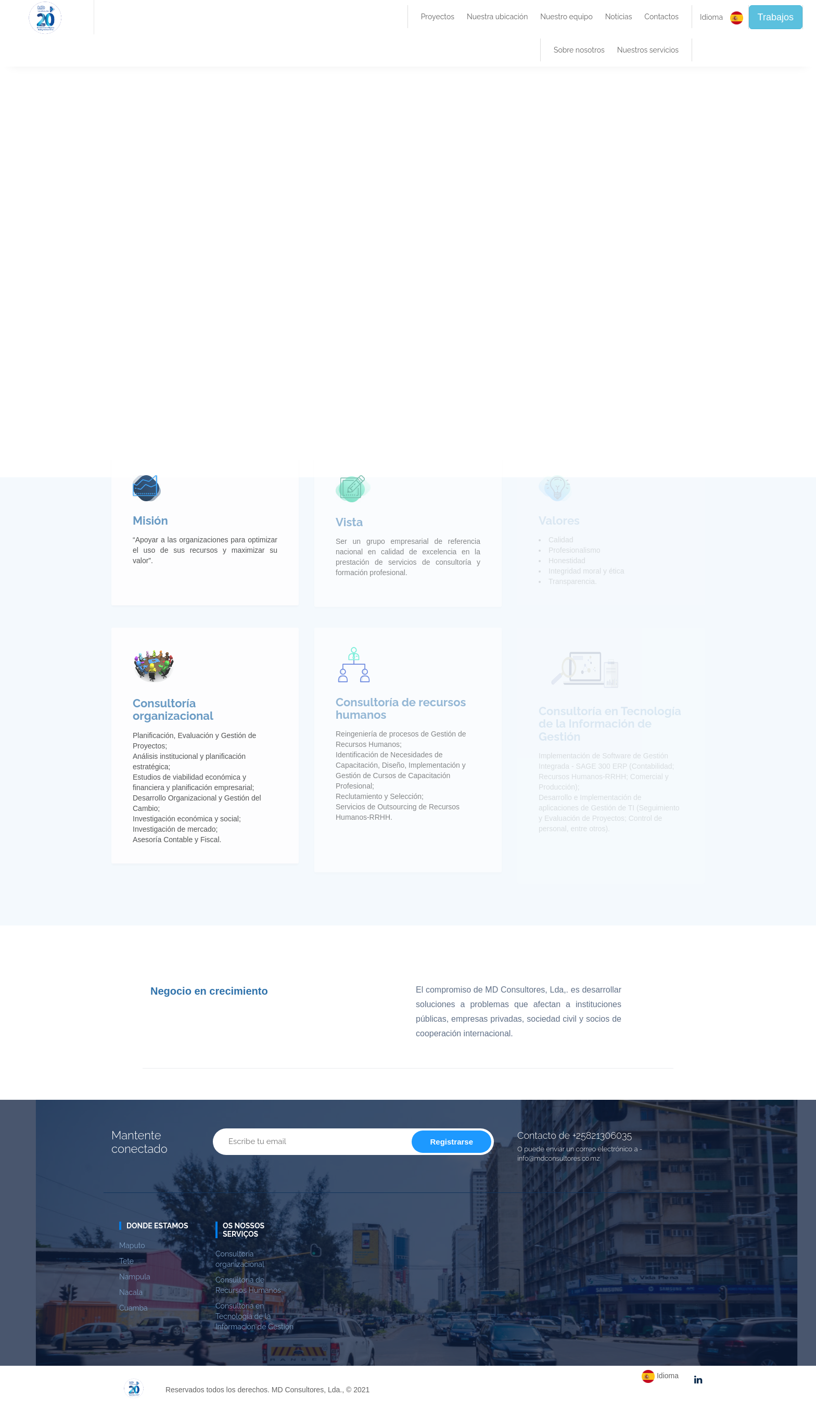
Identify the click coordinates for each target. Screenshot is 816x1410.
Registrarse (451, 1141)
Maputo (132, 1245)
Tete (126, 1261)
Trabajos (776, 17)
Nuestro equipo (566, 16)
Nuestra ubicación (497, 16)
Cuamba (133, 1308)
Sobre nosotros (579, 50)
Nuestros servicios (648, 50)
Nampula (134, 1277)
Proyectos (437, 16)
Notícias (618, 16)
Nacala (131, 1292)
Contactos (661, 16)
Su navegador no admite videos (408, 271)
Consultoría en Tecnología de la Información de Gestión (254, 1316)
